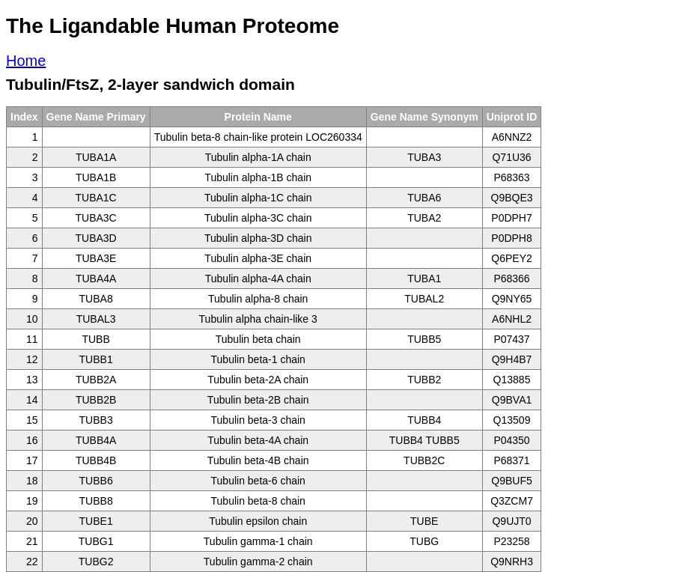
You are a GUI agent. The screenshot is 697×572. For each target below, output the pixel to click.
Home (26, 60)
